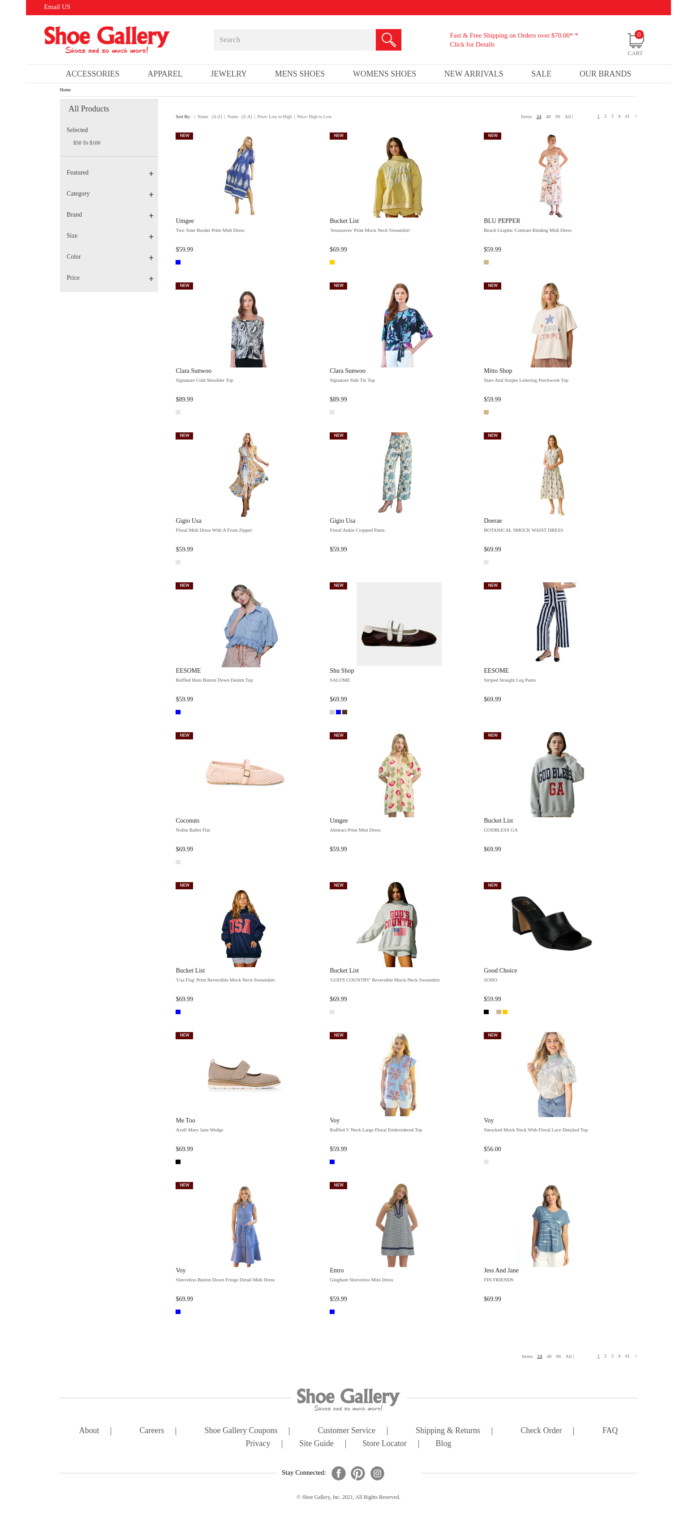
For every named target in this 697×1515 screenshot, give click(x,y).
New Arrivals (473, 73)
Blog (443, 1444)
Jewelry (229, 73)
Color (110, 256)
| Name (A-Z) (208, 116)
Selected (77, 130)
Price (110, 277)
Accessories (93, 73)
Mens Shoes (300, 73)
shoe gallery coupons (241, 1431)
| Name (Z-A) (238, 116)
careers (152, 1431)
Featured (110, 172)
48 (548, 116)
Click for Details (472, 44)
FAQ (610, 1431)
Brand (110, 214)
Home (65, 89)
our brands (606, 73)
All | (569, 116)
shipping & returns (448, 1431)
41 (627, 116)
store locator (384, 1444)
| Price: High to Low (312, 116)
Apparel (164, 73)
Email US (57, 6)
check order (541, 1431)
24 (539, 116)
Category (110, 193)
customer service (346, 1431)
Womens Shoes (385, 73)
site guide (316, 1444)
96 (557, 116)
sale (541, 73)
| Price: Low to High (273, 116)
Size (110, 235)
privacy (258, 1444)
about (89, 1431)
